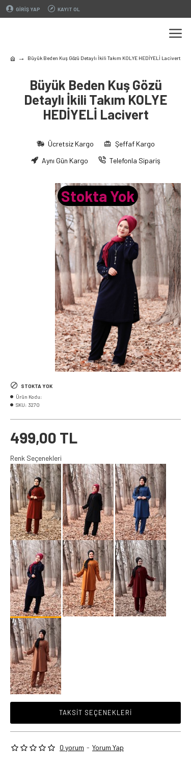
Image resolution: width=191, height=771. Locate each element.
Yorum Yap (108, 747)
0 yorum (72, 747)
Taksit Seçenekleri (95, 712)
